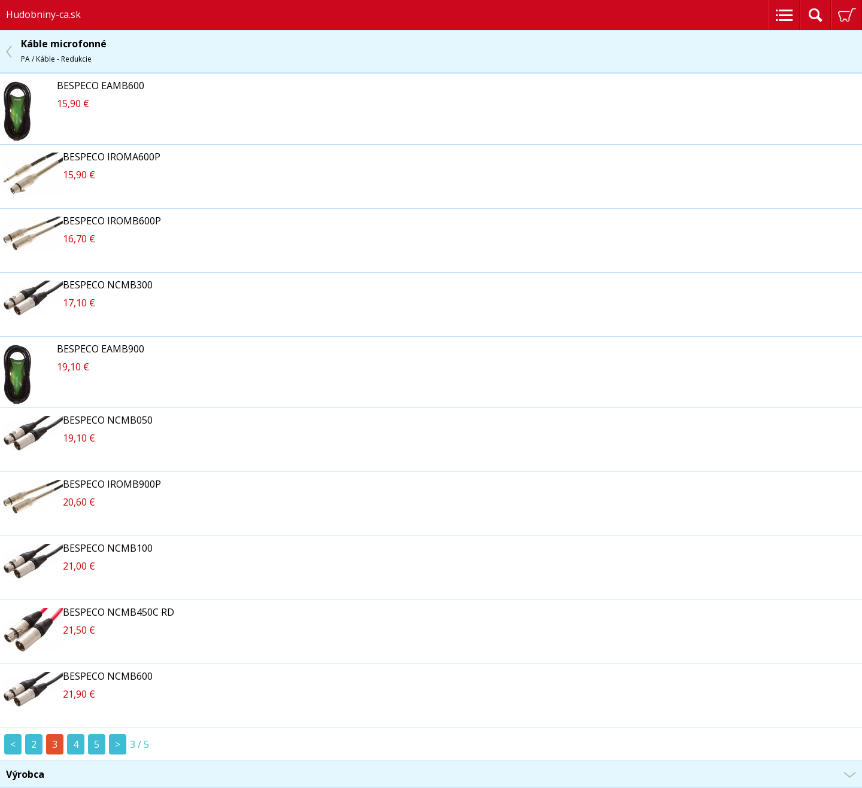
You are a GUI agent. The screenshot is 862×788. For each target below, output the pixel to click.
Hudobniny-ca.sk (43, 14)
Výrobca (25, 774)
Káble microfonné (64, 50)
